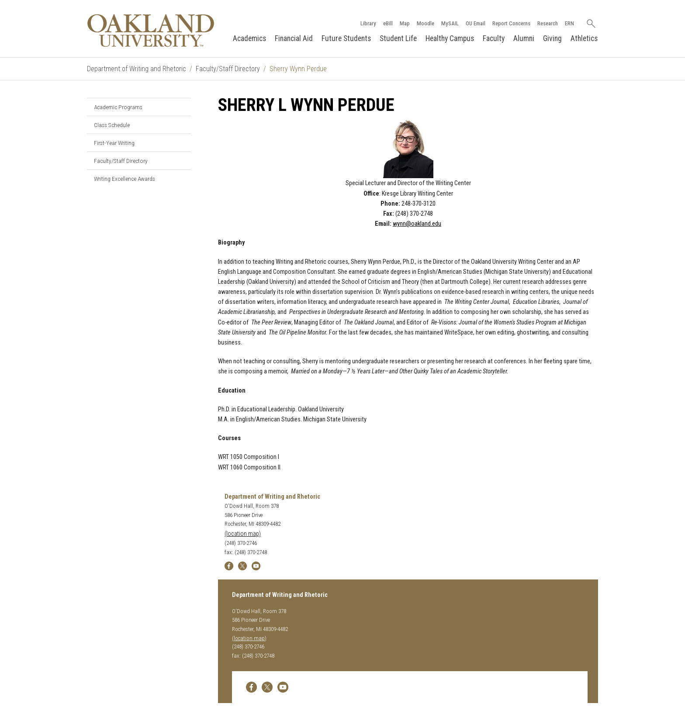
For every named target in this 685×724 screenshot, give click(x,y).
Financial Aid (294, 38)
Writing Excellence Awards (124, 178)
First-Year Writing (114, 142)
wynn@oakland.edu (417, 224)
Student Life (398, 38)
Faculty (494, 38)
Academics (249, 38)
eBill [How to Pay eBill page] (388, 23)
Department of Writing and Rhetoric (136, 69)
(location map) (243, 534)
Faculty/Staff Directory (228, 69)
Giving (552, 38)
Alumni (523, 38)
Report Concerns (511, 23)
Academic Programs (118, 106)
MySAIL (450, 23)
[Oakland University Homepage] (150, 30)
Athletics (584, 38)
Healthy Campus (450, 38)
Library (368, 23)
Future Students (346, 38)
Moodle (425, 23)
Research (547, 23)
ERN (569, 23)
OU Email (475, 23)
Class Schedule (112, 124)
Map (405, 23)
